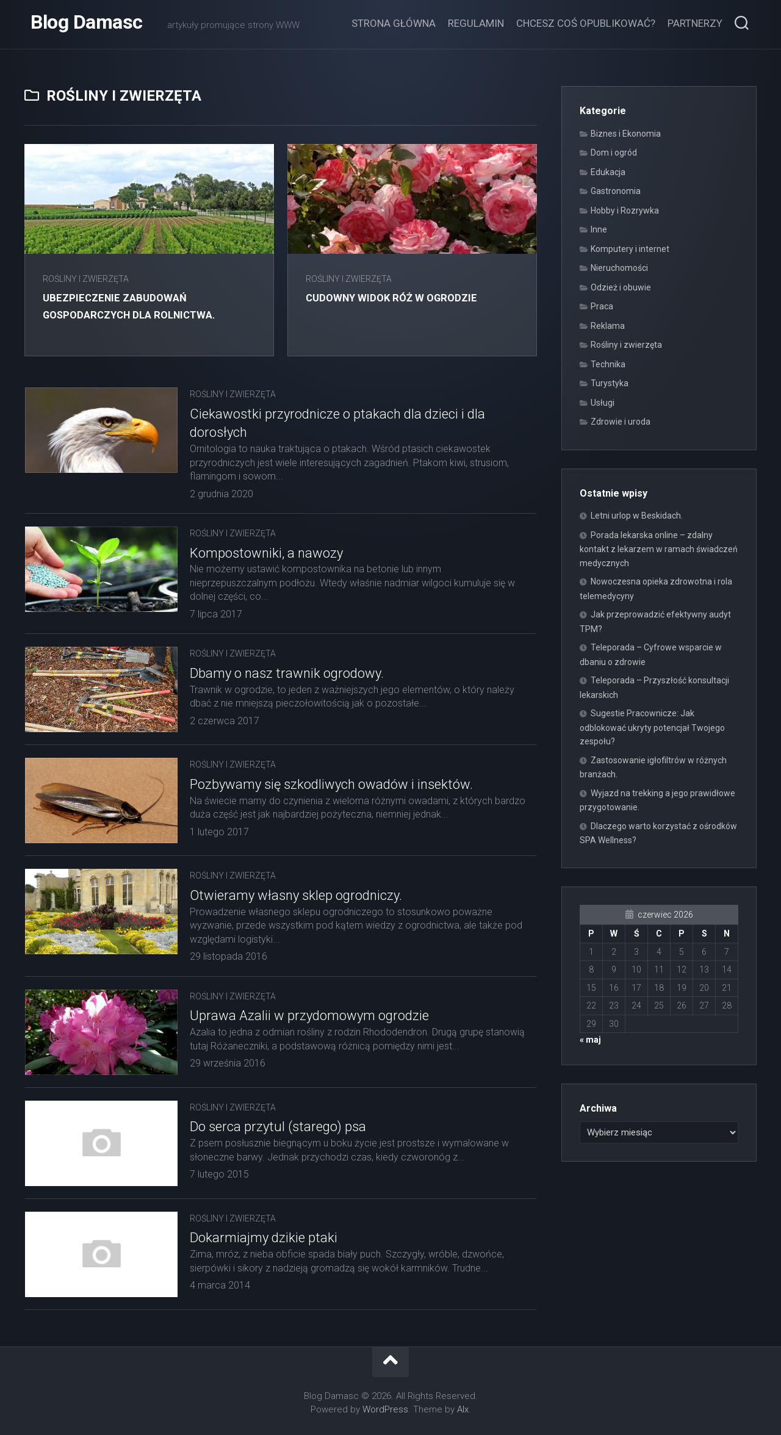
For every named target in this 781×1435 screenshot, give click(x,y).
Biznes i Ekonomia (626, 133)
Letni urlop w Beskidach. (637, 515)
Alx (463, 1409)
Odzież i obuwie (621, 287)
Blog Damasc (87, 24)
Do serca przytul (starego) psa (278, 1126)
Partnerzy (695, 23)
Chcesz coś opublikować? (585, 23)
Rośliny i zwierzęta (86, 279)
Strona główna (393, 23)
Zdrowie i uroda (620, 421)
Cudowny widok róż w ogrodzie (401, 297)
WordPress (385, 1409)
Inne (599, 229)
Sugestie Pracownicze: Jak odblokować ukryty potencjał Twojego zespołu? (652, 727)
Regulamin (476, 23)
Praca (602, 306)
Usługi (602, 403)
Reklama (608, 326)
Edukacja (608, 172)
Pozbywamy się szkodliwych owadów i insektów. (331, 784)
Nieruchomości (619, 268)
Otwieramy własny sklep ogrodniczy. (296, 895)
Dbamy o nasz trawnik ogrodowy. (287, 673)
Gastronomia (616, 191)
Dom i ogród (614, 152)
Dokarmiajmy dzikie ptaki (263, 1237)
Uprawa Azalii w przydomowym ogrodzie (309, 1015)
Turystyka (609, 383)
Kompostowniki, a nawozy (266, 553)
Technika (608, 364)
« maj (590, 1040)
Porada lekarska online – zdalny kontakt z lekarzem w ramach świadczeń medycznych (659, 549)
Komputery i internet (630, 249)
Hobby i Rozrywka (625, 210)
